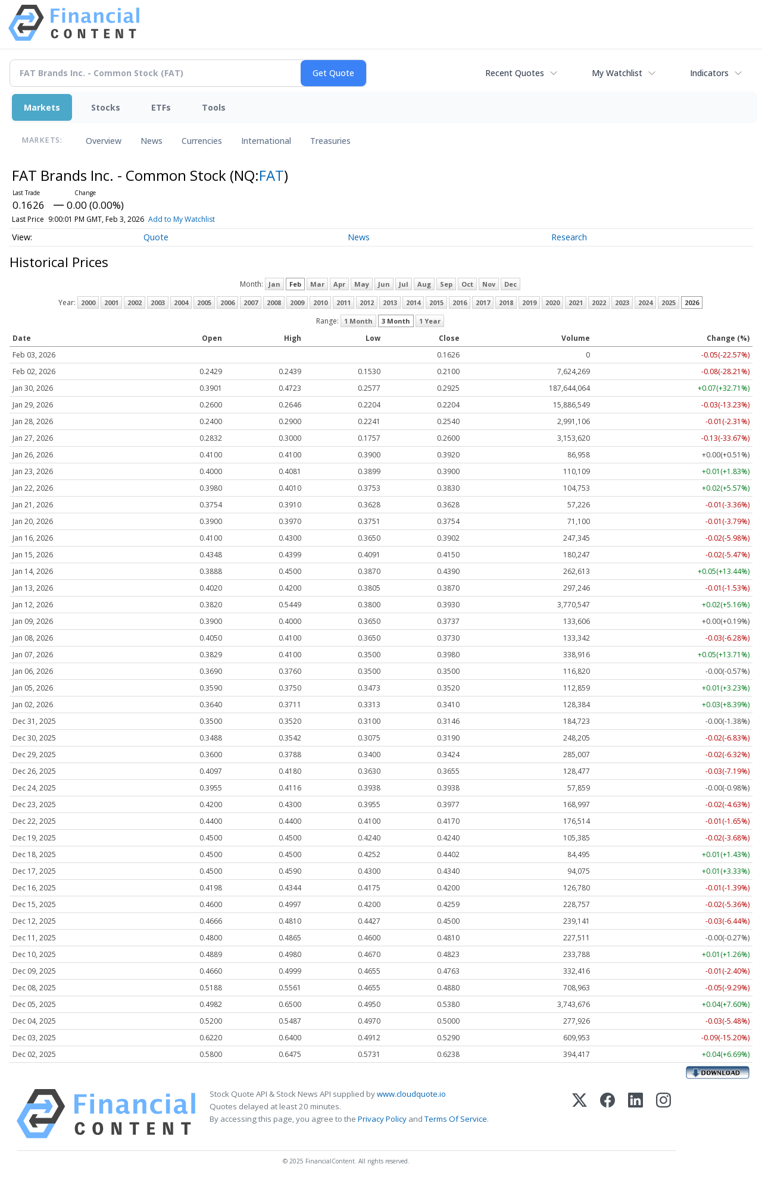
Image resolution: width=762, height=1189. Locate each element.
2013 (390, 302)
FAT (271, 175)
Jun (384, 284)
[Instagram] (663, 1114)
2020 (552, 302)
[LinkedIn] (635, 1114)
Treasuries (330, 140)
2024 (645, 302)
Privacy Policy (382, 1118)
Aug (424, 284)
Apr (339, 284)
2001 (111, 302)
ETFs (161, 107)
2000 (88, 302)
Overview (103, 140)
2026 (692, 302)
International (266, 140)
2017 (483, 302)
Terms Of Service (455, 1118)
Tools (214, 107)
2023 (622, 302)
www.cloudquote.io (411, 1093)
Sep (446, 284)
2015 (436, 302)
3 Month (396, 320)
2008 (274, 302)
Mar (317, 284)
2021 (576, 302)
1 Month (358, 320)
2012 (367, 302)
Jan (274, 284)
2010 (320, 302)
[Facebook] (607, 1114)
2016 (459, 302)
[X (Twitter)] (579, 1114)
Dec (510, 284)
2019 (529, 302)
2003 (158, 302)
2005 (204, 302)
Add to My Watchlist (201, 219)
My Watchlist (617, 73)
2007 (250, 302)
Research (569, 237)
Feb (295, 284)
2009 (297, 302)
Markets (42, 107)
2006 (227, 302)
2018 (506, 302)
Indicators (709, 73)
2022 (599, 302)
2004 (181, 302)
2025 (668, 302)
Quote (155, 237)
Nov (488, 284)
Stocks (105, 107)
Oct (467, 284)
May (361, 284)
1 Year (430, 320)
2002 (134, 302)
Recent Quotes (514, 73)
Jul (403, 284)
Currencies (202, 140)
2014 (413, 302)
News (151, 140)
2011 (343, 302)
